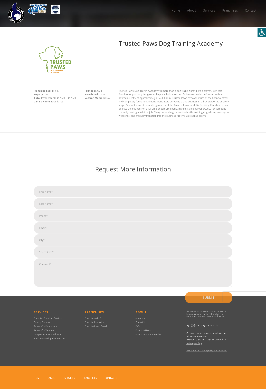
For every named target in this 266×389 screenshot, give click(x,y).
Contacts (110, 377)
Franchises (230, 10)
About (191, 10)
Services (209, 10)
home (37, 377)
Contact (250, 10)
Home (175, 10)
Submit (209, 363)
